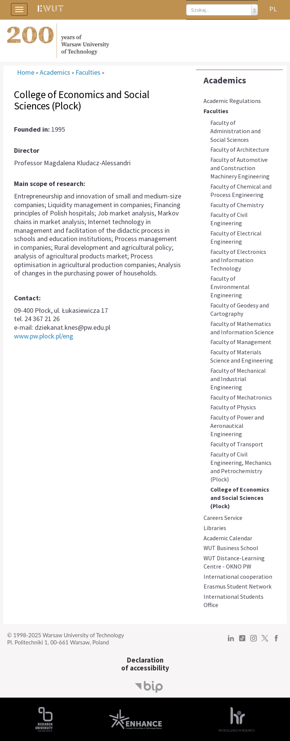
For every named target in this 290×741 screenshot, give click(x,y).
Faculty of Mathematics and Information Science (242, 328)
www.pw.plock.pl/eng (43, 336)
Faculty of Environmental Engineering (230, 287)
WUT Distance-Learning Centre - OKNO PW (234, 562)
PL (273, 9)
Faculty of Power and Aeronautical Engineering (237, 426)
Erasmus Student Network (237, 586)
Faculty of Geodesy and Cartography (239, 309)
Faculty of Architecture (239, 149)
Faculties (216, 111)
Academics (225, 80)
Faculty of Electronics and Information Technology (238, 260)
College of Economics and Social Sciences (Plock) (239, 498)
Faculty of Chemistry (237, 205)
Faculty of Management (240, 342)
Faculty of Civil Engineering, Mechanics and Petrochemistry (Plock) (240, 466)
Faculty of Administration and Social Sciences (235, 131)
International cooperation (238, 576)
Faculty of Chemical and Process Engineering (240, 190)
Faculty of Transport (236, 444)
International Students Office (234, 601)
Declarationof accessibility (145, 664)
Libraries (215, 528)
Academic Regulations (232, 101)
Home (25, 72)
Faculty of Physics (233, 407)
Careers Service (223, 517)
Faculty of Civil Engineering (229, 219)
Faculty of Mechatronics (241, 397)
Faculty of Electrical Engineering (236, 237)
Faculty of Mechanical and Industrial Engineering (238, 379)
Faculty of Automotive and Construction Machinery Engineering (240, 168)
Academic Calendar (228, 538)
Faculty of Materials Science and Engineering (241, 356)
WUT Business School (231, 548)
